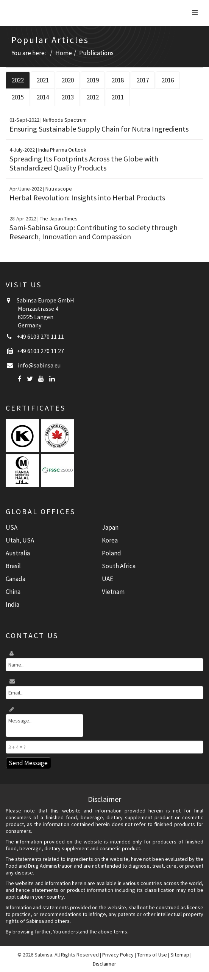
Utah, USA (20, 540)
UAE (107, 579)
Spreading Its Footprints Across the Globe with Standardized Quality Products (83, 163)
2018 (118, 80)
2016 (168, 80)
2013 (68, 97)
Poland (111, 553)
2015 (18, 97)
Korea (110, 540)
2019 (93, 80)
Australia (18, 553)
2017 (143, 80)
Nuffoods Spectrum (65, 119)
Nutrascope (58, 188)
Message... (44, 725)
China (13, 592)
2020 (68, 80)
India (12, 604)
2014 (43, 97)
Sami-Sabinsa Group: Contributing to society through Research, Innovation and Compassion (93, 232)
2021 (43, 80)
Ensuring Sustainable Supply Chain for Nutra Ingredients (99, 128)
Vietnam (113, 592)
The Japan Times (59, 218)
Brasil (13, 566)
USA (11, 527)
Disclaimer (104, 963)
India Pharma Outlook (62, 149)
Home (63, 53)
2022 (18, 80)
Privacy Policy (118, 954)
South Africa (119, 566)
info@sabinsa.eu (39, 365)
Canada (15, 579)
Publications (96, 53)
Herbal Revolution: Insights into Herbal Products (87, 197)
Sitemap (179, 954)
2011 (118, 97)
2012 (93, 97)
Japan (110, 527)
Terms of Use (152, 954)
